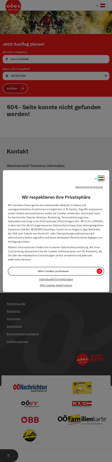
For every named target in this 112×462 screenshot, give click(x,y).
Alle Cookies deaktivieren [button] (56, 285)
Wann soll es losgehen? (16, 69)
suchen (12, 88)
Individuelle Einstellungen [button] (56, 279)
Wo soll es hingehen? (15, 52)
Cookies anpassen (17, 341)
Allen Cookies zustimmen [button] (53, 271)
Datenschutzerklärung (89, 187)
